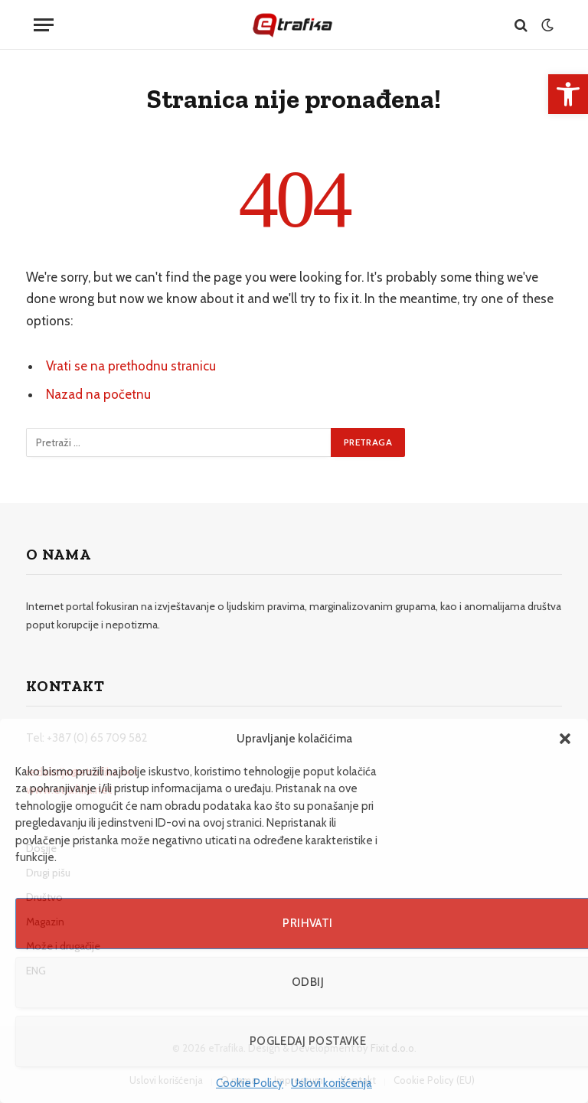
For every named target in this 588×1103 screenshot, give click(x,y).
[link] (568, 94)
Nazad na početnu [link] (98, 394)
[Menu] (44, 25)
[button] (565, 738)
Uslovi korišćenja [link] (331, 1083)
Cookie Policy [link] (249, 1083)
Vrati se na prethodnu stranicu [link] (131, 366)
